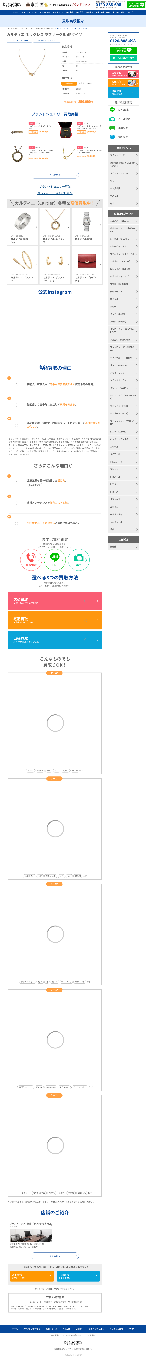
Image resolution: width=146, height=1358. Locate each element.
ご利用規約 (90, 1335)
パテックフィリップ (119, 276)
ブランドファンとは (29, 12)
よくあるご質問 (118, 12)
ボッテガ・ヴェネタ (119, 439)
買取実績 (69, 12)
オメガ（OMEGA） (119, 365)
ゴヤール (114, 446)
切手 (112, 203)
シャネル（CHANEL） (120, 238)
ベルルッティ (116, 514)
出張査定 (123, 127)
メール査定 (124, 118)
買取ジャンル (45, 12)
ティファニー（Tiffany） (121, 357)
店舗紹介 (89, 12)
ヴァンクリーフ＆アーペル (122, 253)
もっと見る (55, 1255)
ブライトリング (117, 372)
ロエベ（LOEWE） (118, 431)
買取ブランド (58, 12)
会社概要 (55, 1335)
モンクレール (116, 521)
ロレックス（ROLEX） (120, 268)
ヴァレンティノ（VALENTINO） (122, 422)
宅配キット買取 (32, 1276)
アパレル (114, 196)
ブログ (130, 12)
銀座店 (113, 546)
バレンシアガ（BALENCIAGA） (123, 397)
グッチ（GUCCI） (118, 314)
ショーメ (114, 491)
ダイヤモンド (116, 291)
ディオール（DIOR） (119, 413)
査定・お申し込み (103, 12)
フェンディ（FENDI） (120, 406)
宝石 (112, 180)
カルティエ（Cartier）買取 (55, 193)
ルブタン (114, 506)
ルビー (113, 306)
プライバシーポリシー (72, 1335)
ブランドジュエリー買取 (55, 187)
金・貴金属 (115, 188)
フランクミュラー (118, 380)
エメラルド (115, 299)
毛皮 (112, 529)
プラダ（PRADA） (118, 321)
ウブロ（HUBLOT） (119, 284)
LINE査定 (123, 109)
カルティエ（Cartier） (47, 40)
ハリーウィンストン (119, 246)
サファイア (115, 499)
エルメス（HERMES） (120, 220)
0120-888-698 (123, 41)
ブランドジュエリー (19, 40)
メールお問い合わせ (123, 58)
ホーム (15, 12)
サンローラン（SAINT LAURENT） (122, 331)
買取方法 (79, 12)
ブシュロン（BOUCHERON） (122, 349)
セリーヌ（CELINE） (120, 387)
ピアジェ (114, 484)
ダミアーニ (115, 454)
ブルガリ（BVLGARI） (120, 339)
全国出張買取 (78, 1276)
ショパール (115, 476)
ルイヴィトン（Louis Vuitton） (122, 230)
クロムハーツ (116, 461)
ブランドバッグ (117, 155)
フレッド (114, 469)
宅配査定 (123, 137)
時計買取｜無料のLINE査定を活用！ (122, 164)
